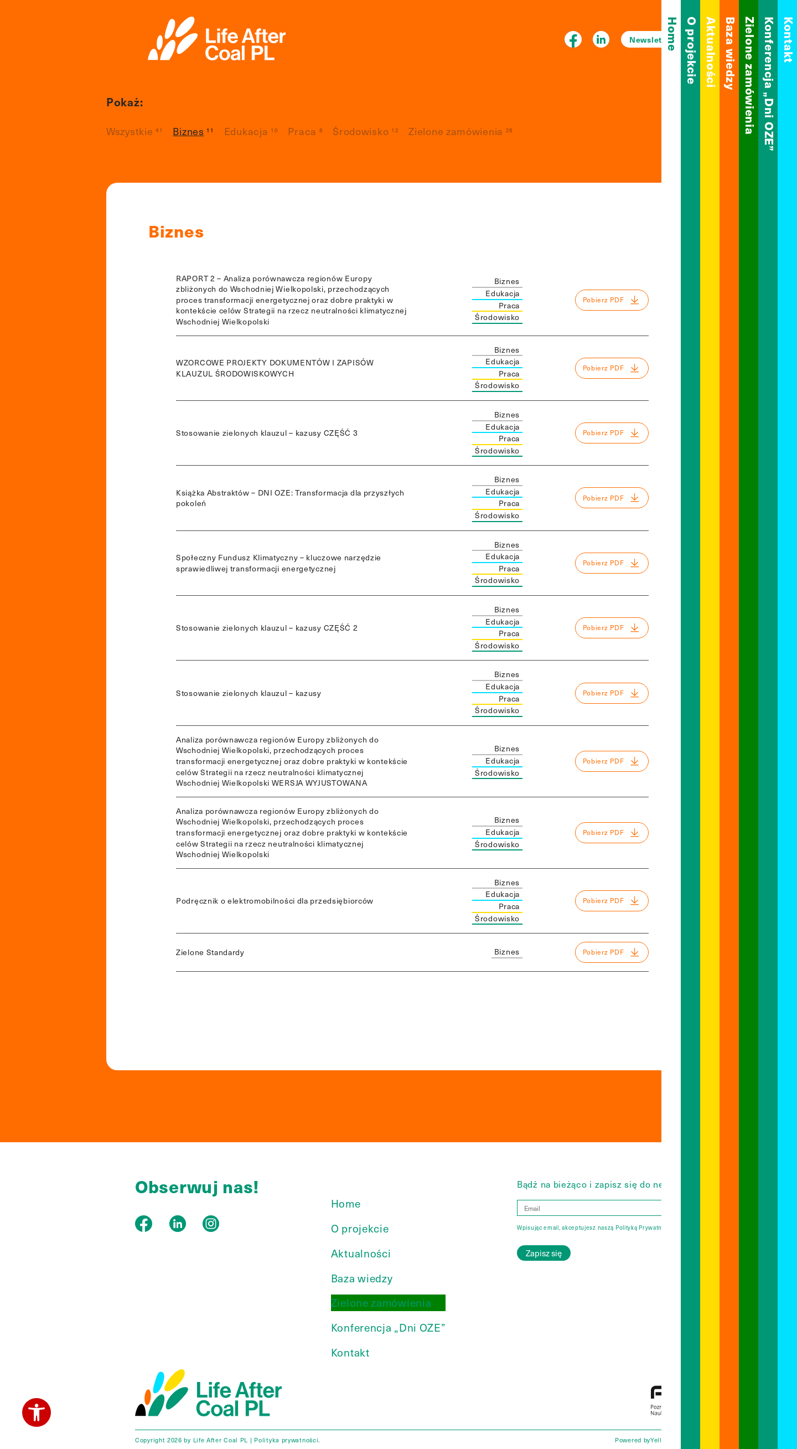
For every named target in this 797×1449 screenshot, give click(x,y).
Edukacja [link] (246, 131)
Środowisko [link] (361, 131)
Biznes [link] (188, 131)
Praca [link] (302, 131)
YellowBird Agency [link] (678, 1440)
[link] (36, 1412)
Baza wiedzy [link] (731, 53)
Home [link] (673, 34)
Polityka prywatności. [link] (287, 1440)
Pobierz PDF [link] (612, 300)
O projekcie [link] (692, 51)
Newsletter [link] (651, 39)
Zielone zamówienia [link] (750, 76)
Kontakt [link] (789, 40)
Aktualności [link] (711, 52)
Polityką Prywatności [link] (644, 1227)
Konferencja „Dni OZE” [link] (770, 84)
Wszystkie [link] (129, 131)
